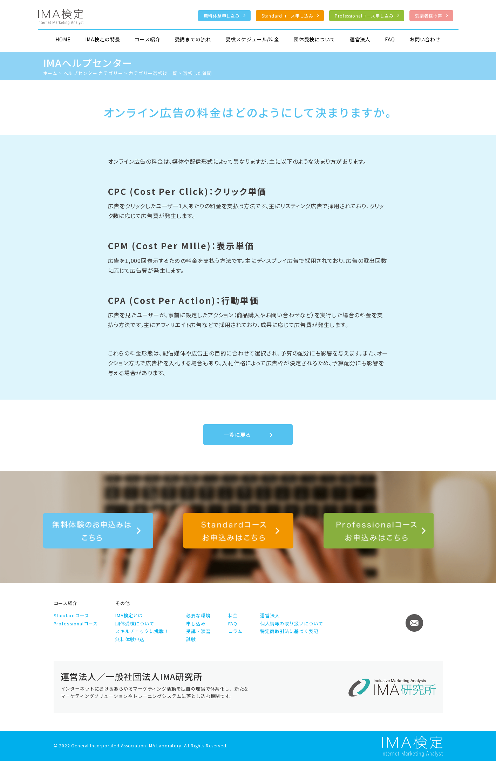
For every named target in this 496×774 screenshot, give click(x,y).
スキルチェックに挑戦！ (142, 631)
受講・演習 (198, 631)
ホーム (50, 73)
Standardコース (71, 615)
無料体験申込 (129, 639)
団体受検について (314, 39)
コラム (235, 631)
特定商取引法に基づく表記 (289, 631)
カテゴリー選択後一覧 (153, 73)
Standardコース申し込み (287, 16)
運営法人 (360, 39)
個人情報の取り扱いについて (291, 623)
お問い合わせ (425, 39)
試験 (191, 639)
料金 (233, 615)
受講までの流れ (193, 39)
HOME (62, 39)
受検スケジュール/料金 (252, 39)
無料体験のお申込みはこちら (98, 531)
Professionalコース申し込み (364, 16)
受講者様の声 (428, 16)
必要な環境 (198, 615)
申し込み (195, 623)
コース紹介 (147, 39)
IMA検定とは (129, 615)
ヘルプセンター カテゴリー (93, 73)
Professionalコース (76, 623)
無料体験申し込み (222, 16)
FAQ (390, 39)
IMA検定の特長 (103, 39)
